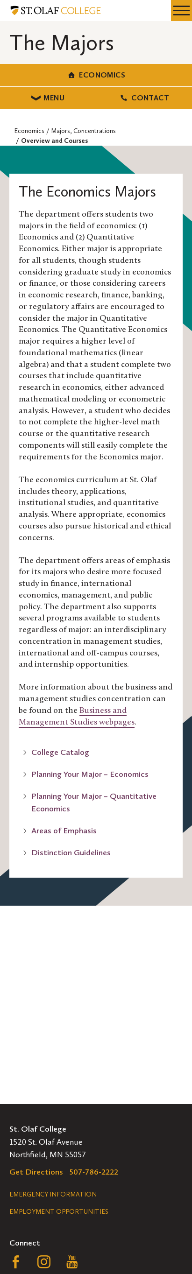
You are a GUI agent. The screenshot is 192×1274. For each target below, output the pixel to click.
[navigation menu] (181, 10)
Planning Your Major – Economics (90, 774)
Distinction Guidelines (71, 852)
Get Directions (36, 1172)
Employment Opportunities (58, 1212)
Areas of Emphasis (64, 830)
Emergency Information (53, 1194)
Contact (144, 97)
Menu (47, 97)
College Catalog (60, 752)
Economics (96, 74)
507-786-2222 (94, 1172)
